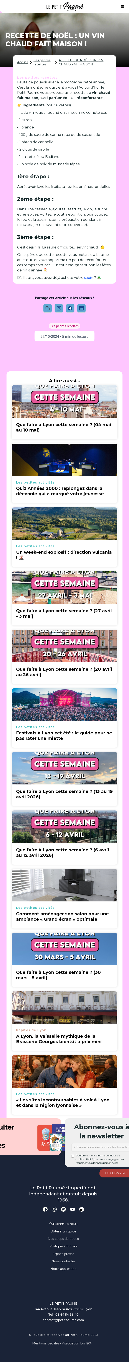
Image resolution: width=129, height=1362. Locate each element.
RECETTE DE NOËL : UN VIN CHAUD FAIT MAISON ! (81, 62)
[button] (122, 6)
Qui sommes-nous (63, 1224)
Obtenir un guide (63, 1231)
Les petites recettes (41, 62)
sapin (88, 278)
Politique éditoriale (63, 1246)
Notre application (63, 1269)
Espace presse (63, 1254)
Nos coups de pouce (63, 1239)
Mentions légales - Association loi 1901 (62, 1343)
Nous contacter (63, 1261)
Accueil (22, 62)
